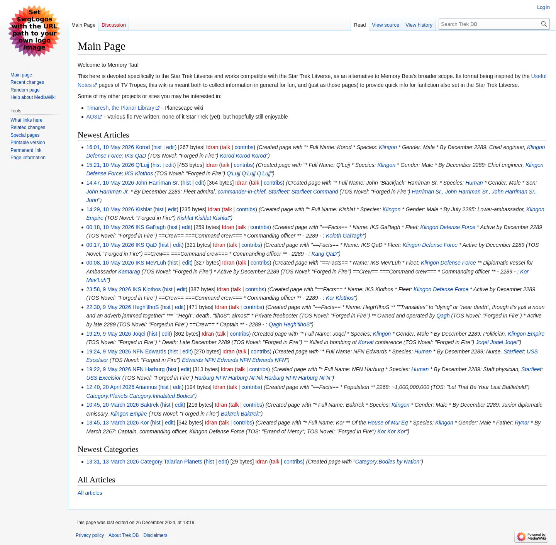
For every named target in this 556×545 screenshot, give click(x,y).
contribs (243, 147)
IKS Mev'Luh (151, 263)
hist (157, 147)
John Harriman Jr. (107, 191)
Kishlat (144, 209)
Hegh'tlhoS (145, 307)
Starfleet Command (315, 191)
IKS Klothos (139, 173)
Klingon (388, 147)
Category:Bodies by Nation (387, 461)
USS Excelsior (103, 378)
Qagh (442, 315)
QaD (331, 254)
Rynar (522, 422)
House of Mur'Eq (388, 422)
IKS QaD (135, 156)
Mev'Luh (96, 280)
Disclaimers (155, 535)
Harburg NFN (211, 378)
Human (474, 183)
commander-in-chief (241, 191)
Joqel (138, 334)
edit (170, 147)
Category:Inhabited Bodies (161, 396)
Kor (524, 271)
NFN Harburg (148, 369)
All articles (90, 493)
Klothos (345, 298)
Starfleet (278, 191)
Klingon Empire (526, 334)
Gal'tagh (352, 236)
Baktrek (150, 405)
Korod (143, 147)
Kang (318, 254)
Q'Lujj (142, 165)
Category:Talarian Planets (171, 461)
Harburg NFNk (245, 378)
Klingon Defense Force (447, 227)
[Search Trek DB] (494, 24)
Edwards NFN (198, 360)
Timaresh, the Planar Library (120, 108)
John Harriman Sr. (157, 183)
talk (226, 147)
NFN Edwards (149, 351)
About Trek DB (123, 535)
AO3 (91, 117)
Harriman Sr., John (434, 191)
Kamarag (129, 271)
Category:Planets (106, 396)
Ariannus (146, 387)
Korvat (365, 342)
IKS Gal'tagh (151, 227)
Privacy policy (90, 535)
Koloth (333, 236)
